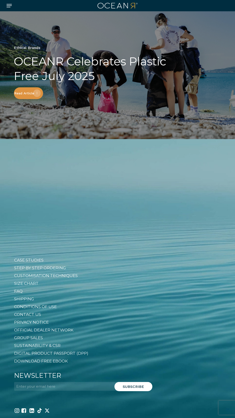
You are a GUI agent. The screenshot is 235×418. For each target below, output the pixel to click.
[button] (9, 5)
